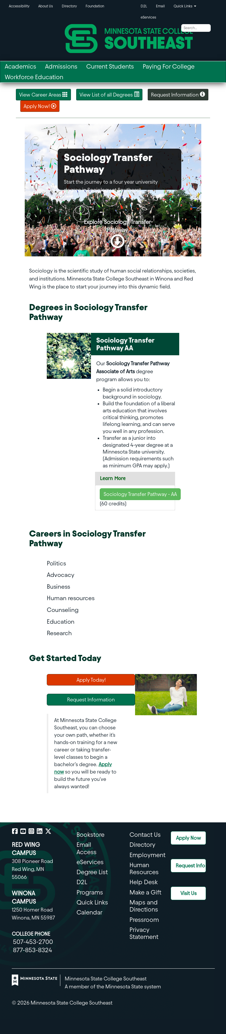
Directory (69, 6)
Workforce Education (34, 77)
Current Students (110, 66)
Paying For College (169, 66)
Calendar (89, 912)
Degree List (92, 872)
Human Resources (144, 868)
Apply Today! (91, 680)
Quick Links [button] (185, 6)
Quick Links (92, 902)
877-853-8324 (32, 950)
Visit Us (188, 893)
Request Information (91, 699)
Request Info (190, 865)
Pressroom (144, 919)
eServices (148, 17)
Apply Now (188, 838)
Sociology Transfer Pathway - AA (140, 494)
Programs (90, 892)
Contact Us (145, 834)
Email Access (87, 848)
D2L (144, 6)
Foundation (95, 6)
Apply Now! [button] (40, 106)
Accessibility (19, 6)
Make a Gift (145, 892)
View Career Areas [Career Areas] (43, 94)
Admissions (61, 66)
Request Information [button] (178, 94)
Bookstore (90, 834)
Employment (147, 855)
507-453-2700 (33, 941)
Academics (20, 66)
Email (160, 6)
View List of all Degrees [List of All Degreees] (109, 94)
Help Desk (143, 882)
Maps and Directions (143, 906)
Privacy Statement (143, 933)
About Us (45, 6)
